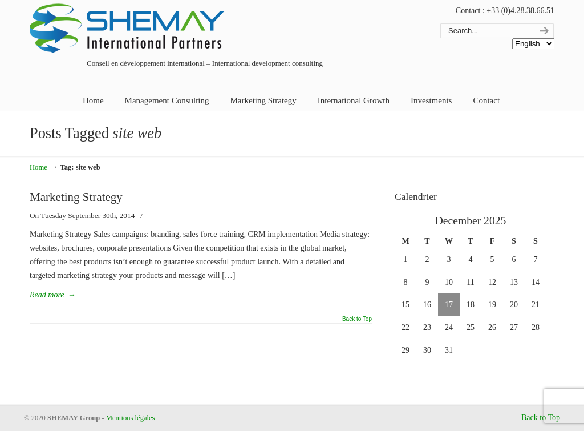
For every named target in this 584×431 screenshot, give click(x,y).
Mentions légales (130, 418)
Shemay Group (129, 29)
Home (38, 167)
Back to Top (357, 319)
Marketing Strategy (76, 197)
